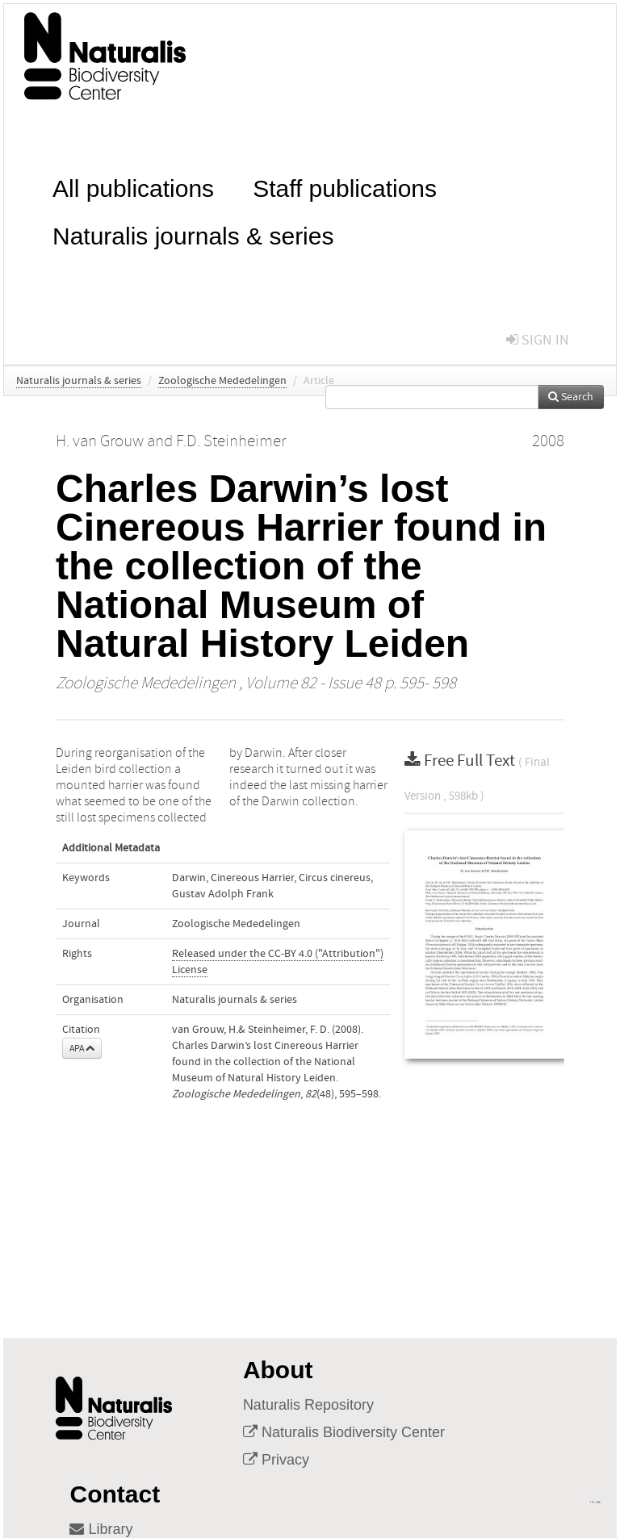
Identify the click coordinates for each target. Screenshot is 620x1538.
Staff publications (345, 187)
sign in (537, 340)
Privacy (276, 1460)
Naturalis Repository (308, 1405)
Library (100, 1529)
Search (570, 397)
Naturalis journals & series (192, 234)
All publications (133, 187)
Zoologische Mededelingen (222, 380)
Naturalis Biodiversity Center (344, 1432)
